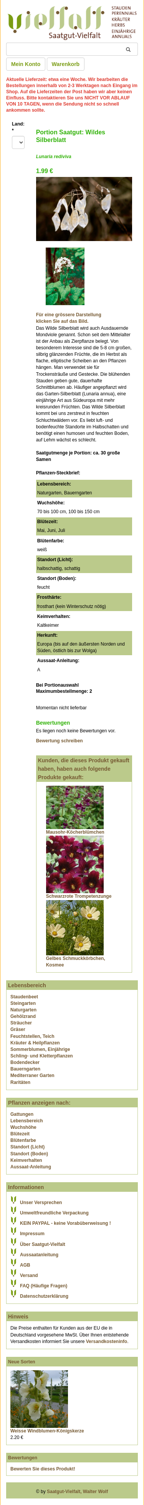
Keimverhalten (26, 1160)
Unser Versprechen (41, 1202)
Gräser (17, 1029)
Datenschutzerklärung (44, 1296)
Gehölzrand (23, 1016)
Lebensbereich (26, 1120)
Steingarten (23, 1003)
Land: (18, 127)
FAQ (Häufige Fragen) (43, 1286)
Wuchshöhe (23, 1127)
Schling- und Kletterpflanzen (41, 1056)
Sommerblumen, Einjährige (40, 1049)
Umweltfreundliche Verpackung (54, 1213)
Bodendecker (25, 1062)
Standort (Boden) (29, 1153)
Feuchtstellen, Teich (32, 1036)
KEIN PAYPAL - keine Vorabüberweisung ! (65, 1223)
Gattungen (21, 1114)
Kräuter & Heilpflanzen (35, 1043)
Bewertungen (22, 1457)
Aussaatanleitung (39, 1254)
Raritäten (20, 1082)
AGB (25, 1265)
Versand (29, 1275)
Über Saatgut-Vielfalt (42, 1244)
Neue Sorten (21, 1362)
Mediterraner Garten (32, 1075)
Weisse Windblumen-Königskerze (47, 1431)
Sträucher (21, 1023)
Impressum (32, 1233)
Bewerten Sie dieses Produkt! (42, 1469)
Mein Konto (25, 64)
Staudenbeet (24, 996)
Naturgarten (23, 1010)
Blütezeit (20, 1134)
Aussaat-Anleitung (30, 1167)
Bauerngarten (25, 1069)
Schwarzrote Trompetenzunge (79, 896)
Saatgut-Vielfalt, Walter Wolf (77, 1491)
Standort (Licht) (27, 1147)
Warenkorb (66, 64)
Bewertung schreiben (59, 740)
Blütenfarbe (23, 1140)
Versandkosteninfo (106, 1341)
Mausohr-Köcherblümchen (75, 832)
